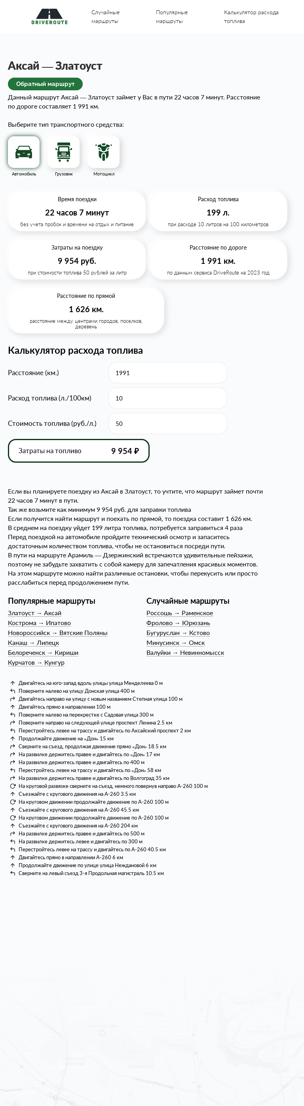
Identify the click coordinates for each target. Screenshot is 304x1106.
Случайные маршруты (105, 16)
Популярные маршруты (172, 16)
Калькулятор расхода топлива (251, 16)
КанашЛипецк (33, 642)
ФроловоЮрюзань (178, 622)
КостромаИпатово (39, 622)
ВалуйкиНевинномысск (185, 652)
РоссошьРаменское (179, 612)
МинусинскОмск (175, 642)
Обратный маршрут (45, 84)
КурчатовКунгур (36, 662)
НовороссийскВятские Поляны (58, 632)
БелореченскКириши (43, 652)
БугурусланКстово (178, 632)
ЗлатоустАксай (34, 612)
